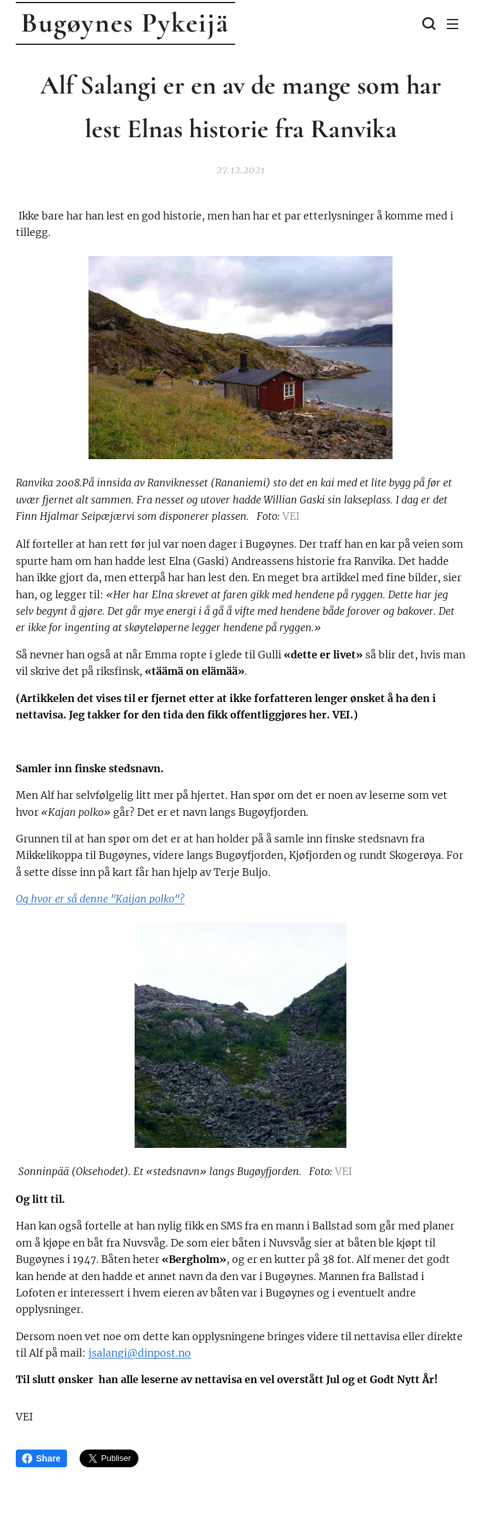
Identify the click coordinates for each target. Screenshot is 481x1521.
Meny (452, 24)
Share (41, 1458)
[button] (427, 23)
